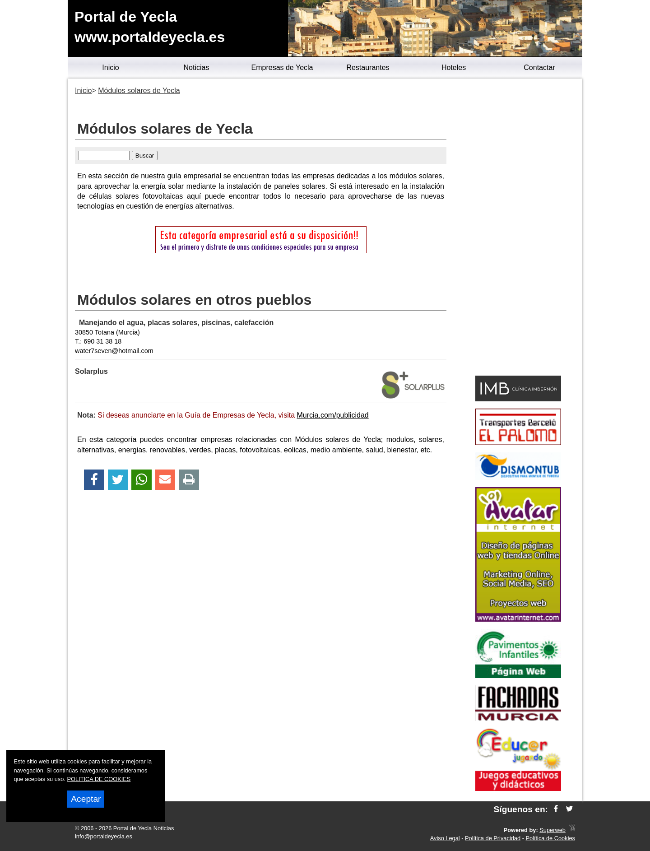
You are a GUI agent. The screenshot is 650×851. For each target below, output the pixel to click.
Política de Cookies (550, 838)
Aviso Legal (445, 838)
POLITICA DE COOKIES (99, 779)
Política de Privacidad (492, 838)
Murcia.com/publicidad (333, 415)
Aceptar (86, 799)
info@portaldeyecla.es (103, 836)
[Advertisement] (518, 228)
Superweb (552, 830)
